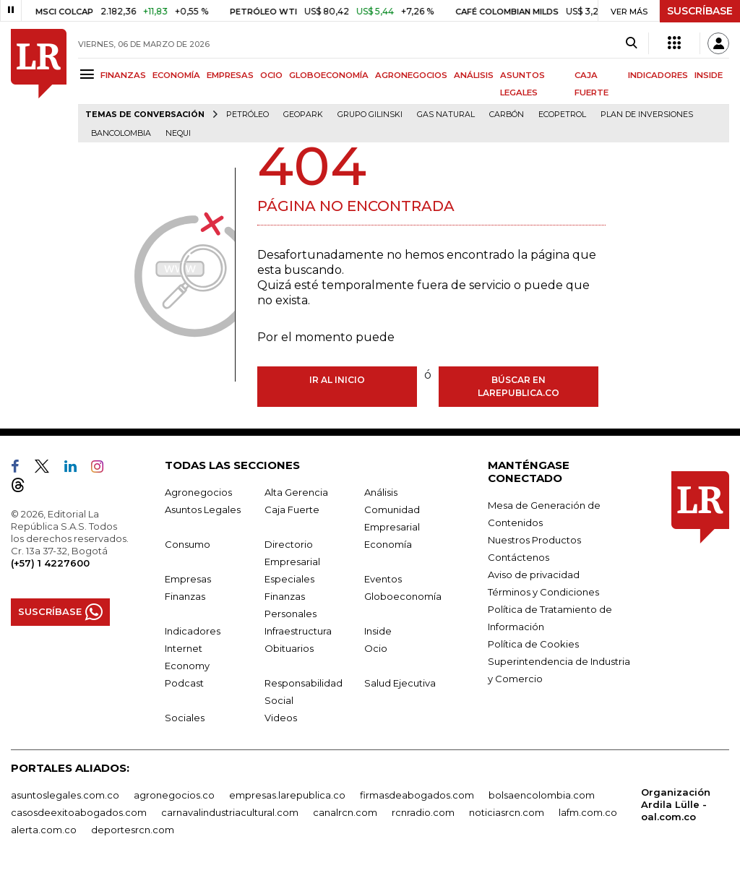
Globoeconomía (403, 596)
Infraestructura (298, 631)
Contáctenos (518, 557)
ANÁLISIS (474, 75)
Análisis (380, 492)
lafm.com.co (588, 812)
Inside (378, 631)
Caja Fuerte (291, 509)
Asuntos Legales (203, 509)
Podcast (184, 683)
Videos (280, 717)
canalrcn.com (345, 812)
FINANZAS (123, 75)
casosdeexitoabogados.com (79, 812)
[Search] (631, 43)
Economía (388, 544)
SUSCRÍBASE (700, 10)
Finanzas (185, 596)
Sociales (185, 717)
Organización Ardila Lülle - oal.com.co (675, 804)
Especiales (289, 579)
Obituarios (289, 648)
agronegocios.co (174, 795)
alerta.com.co (44, 829)
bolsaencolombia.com (542, 795)
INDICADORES (658, 75)
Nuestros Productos (534, 540)
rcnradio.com (423, 812)
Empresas (188, 579)
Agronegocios (198, 492)
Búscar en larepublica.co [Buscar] (518, 386)
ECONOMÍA (176, 75)
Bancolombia (121, 133)
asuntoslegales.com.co (65, 795)
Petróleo (247, 114)
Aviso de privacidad (534, 574)
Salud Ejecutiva (400, 683)
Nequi (178, 133)
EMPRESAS (230, 75)
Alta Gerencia (296, 492)
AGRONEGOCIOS (411, 75)
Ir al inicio (337, 379)
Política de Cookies (533, 644)
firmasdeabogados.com (417, 795)
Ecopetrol (562, 114)
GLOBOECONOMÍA (329, 75)
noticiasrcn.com (506, 812)
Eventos (383, 579)
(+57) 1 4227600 (50, 563)
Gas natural (446, 114)
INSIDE (708, 75)
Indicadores (192, 631)
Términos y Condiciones (543, 592)
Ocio (375, 648)
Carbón (506, 114)
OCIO (271, 75)
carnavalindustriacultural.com (229, 812)
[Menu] (89, 74)
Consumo (187, 544)
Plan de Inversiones (647, 114)
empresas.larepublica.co (287, 795)
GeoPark (303, 114)
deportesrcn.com (132, 829)
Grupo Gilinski (370, 114)
